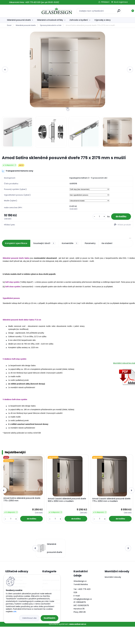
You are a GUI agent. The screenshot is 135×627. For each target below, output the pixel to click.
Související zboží (45, 243)
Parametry (91, 243)
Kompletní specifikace (16, 243)
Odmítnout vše (29, 618)
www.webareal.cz (77, 624)
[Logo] (20, 11)
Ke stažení (108, 243)
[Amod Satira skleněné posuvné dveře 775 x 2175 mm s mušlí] (67, 69)
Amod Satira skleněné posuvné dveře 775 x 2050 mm (21, 499)
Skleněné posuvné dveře (19, 20)
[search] (100, 11)
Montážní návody (113, 577)
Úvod (9, 25)
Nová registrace (121, 2)
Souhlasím (49, 618)
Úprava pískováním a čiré (50, 25)
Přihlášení (105, 2)
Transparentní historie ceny (17, 170)
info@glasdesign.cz (83, 599)
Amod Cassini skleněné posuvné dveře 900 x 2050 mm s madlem (67, 500)
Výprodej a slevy (102, 20)
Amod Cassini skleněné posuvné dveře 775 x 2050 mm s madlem (111, 500)
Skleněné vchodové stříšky (50, 20)
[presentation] (5, 69)
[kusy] (98, 217)
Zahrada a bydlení (79, 20)
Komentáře (71, 243)
